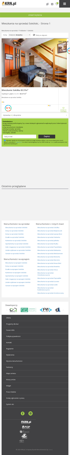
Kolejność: (19, 35)
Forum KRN (10, 330)
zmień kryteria (35, 15)
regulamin (19, 142)
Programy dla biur (12, 324)
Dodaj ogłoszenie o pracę (15, 398)
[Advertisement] (33, 169)
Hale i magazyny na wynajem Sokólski (17, 279)
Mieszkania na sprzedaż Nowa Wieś (49, 263)
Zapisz (47, 136)
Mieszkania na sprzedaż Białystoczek (49, 231)
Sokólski (30, 31)
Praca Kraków (11, 392)
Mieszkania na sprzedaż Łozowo (48, 281)
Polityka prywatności (13, 336)
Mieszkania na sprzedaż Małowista (49, 250)
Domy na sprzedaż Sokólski (14, 231)
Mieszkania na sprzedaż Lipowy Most (49, 234)
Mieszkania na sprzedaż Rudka (47, 244)
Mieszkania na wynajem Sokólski (16, 263)
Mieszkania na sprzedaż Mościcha (48, 257)
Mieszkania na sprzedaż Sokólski (16, 227)
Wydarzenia (10, 355)
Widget (8, 386)
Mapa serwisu (11, 373)
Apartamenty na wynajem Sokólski (16, 276)
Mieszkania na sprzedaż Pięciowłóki (49, 278)
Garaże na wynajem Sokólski (14, 286)
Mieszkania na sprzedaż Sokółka (48, 227)
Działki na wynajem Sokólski (14, 269)
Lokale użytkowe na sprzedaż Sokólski (18, 250)
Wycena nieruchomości (14, 361)
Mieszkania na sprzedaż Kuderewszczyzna (45, 289)
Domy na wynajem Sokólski (14, 266)
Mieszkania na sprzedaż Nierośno (48, 260)
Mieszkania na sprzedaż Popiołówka (49, 247)
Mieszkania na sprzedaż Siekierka (48, 237)
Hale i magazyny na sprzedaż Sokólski (18, 247)
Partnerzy (9, 367)
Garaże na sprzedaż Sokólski (15, 253)
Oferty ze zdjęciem (41, 35)
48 (14, 115)
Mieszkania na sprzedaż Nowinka (48, 266)
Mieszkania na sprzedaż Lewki (47, 285)
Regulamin (10, 349)
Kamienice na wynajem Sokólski (15, 273)
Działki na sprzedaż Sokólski (14, 237)
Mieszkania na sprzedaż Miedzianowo (50, 253)
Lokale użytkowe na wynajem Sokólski (17, 282)
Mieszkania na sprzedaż (10, 31)
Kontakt (9, 342)
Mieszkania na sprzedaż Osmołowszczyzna (45, 274)
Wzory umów (10, 380)
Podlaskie (22, 31)
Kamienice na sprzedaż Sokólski (16, 240)
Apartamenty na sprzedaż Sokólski (16, 244)
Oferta (8, 318)
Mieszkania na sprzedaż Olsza (47, 270)
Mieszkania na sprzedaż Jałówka (48, 240)
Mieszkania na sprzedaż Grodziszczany (50, 293)
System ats (10, 404)
